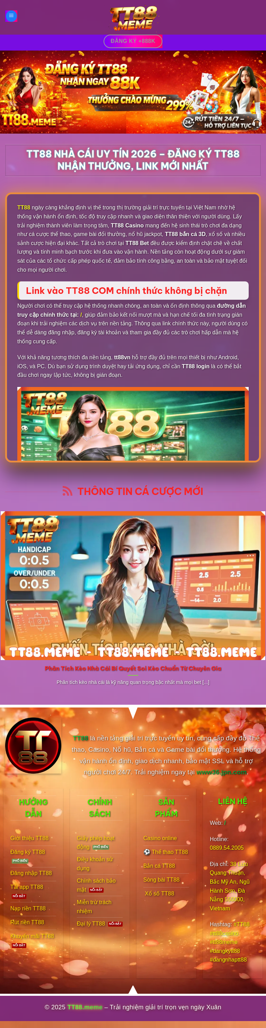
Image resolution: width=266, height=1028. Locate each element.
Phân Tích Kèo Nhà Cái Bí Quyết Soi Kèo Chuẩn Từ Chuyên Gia (133, 668)
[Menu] (11, 16)
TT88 (23, 207)
